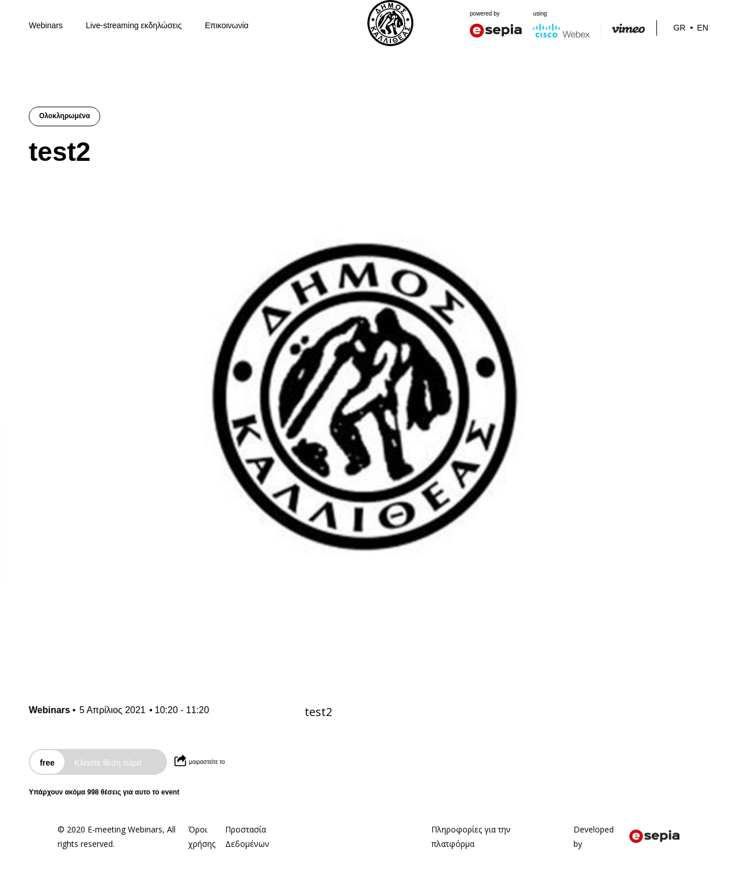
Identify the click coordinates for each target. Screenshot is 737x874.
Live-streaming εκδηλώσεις (134, 25)
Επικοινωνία (227, 25)
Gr (680, 27)
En (702, 27)
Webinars (46, 25)
